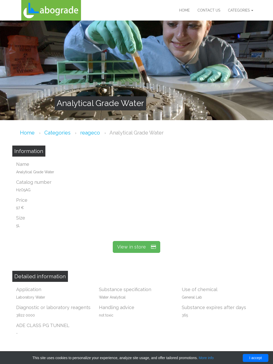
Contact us (208, 10)
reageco (90, 133)
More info (206, 358)
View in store (136, 247)
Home (184, 10)
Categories (240, 10)
